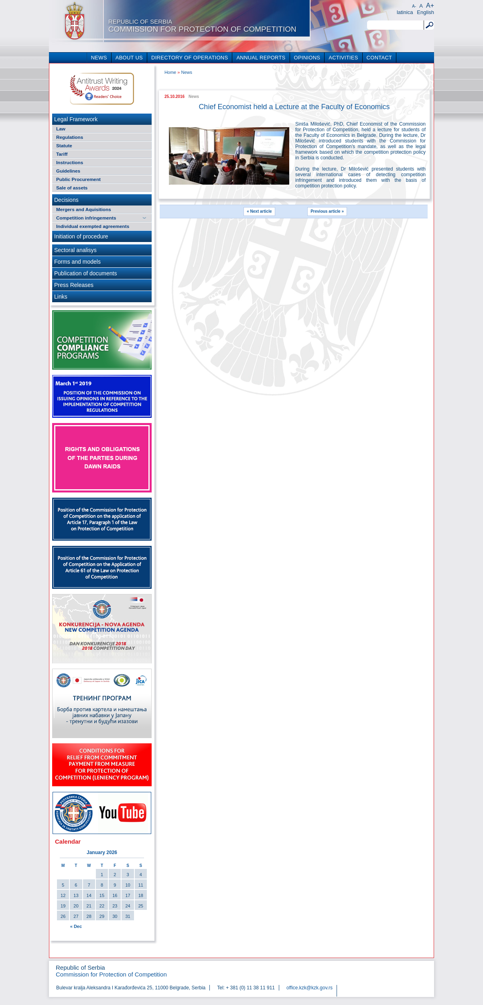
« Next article (259, 211)
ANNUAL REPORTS (260, 58)
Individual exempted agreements (92, 226)
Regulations (69, 137)
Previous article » (327, 211)
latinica (405, 12)
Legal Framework (75, 119)
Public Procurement (78, 179)
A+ (430, 5)
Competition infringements (86, 217)
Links (60, 296)
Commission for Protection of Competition (202, 25)
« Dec (76, 926)
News (186, 72)
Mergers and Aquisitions (83, 209)
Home (170, 72)
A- (414, 6)
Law (60, 128)
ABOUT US (129, 58)
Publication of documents (85, 273)
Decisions (66, 200)
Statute (64, 145)
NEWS (99, 58)
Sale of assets (71, 187)
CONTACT (379, 58)
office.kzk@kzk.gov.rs (309, 988)
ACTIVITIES (343, 58)
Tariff (62, 154)
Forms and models (77, 261)
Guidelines (68, 170)
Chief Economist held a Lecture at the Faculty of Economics (294, 107)
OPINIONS (307, 58)
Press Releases (73, 285)
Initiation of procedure (81, 236)
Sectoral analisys (75, 250)
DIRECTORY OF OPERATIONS (189, 58)
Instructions (69, 162)
